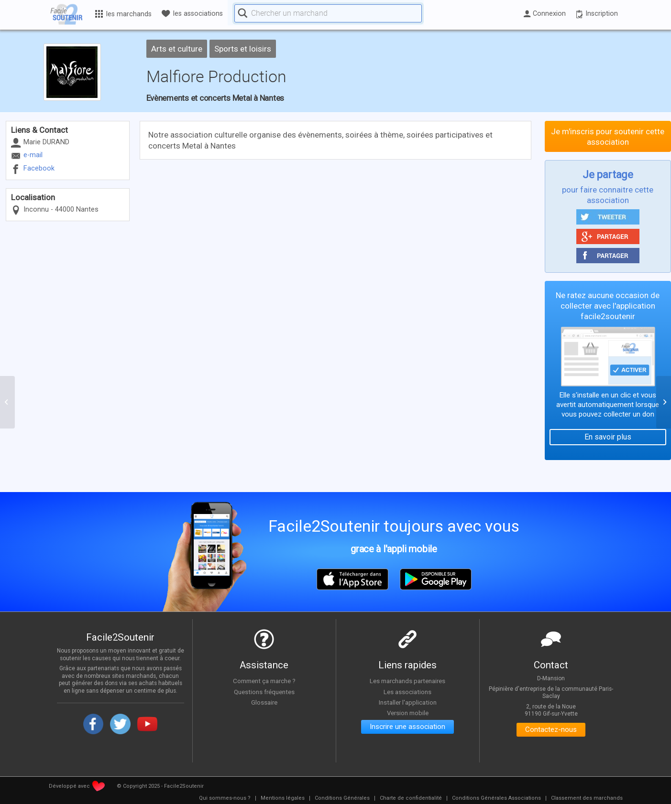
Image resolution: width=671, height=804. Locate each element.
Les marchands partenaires (407, 681)
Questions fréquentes (264, 692)
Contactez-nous (551, 730)
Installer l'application (407, 703)
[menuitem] (224, 798)
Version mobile (407, 713)
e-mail (33, 155)
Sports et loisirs (242, 49)
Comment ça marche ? (264, 681)
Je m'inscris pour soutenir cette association (607, 137)
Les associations (407, 692)
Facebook (39, 168)
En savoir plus (607, 436)
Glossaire (264, 703)
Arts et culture (176, 49)
